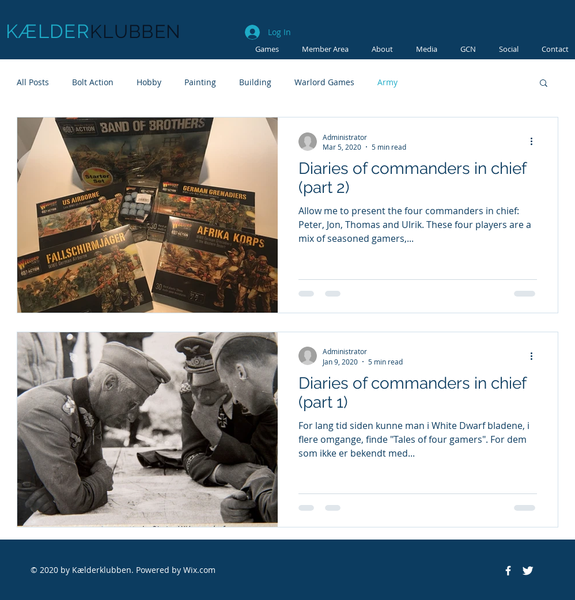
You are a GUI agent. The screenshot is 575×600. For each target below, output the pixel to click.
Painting (200, 82)
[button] (426, 49)
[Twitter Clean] (527, 570)
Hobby (149, 82)
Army (387, 82)
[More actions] (535, 142)
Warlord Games (324, 82)
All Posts (33, 82)
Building (255, 82)
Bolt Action (93, 82)
